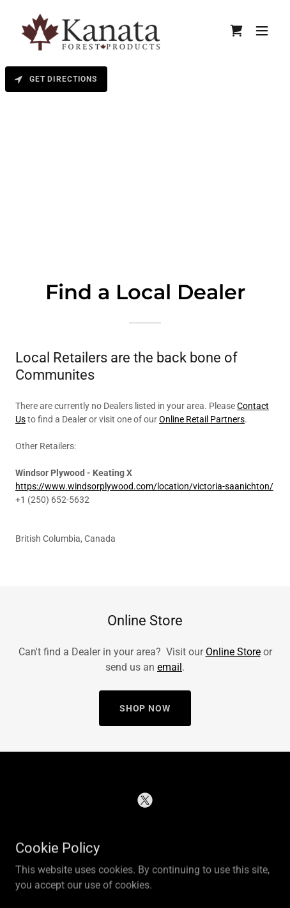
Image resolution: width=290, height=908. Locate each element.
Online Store (233, 652)
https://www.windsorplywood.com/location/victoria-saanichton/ (144, 486)
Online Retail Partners (202, 419)
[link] (92, 30)
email (169, 667)
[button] (262, 30)
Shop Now (145, 708)
